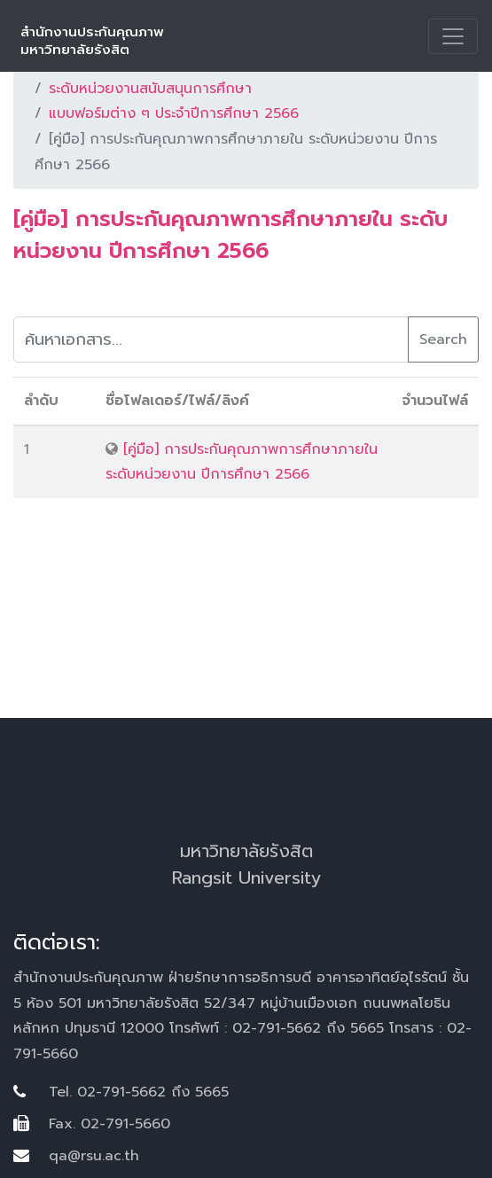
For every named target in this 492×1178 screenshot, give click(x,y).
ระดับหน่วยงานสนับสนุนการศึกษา (150, 88)
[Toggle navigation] (453, 36)
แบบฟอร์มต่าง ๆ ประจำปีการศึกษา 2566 (174, 113)
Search (443, 339)
